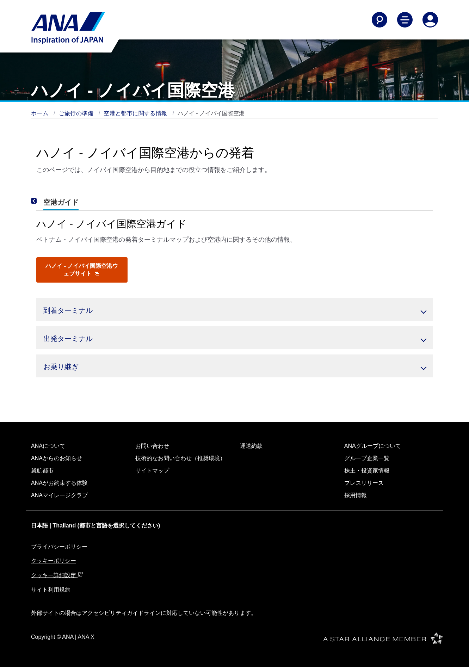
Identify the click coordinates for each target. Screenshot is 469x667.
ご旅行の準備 (77, 113)
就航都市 (42, 471)
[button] (234, 309)
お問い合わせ (152, 446)
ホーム (40, 113)
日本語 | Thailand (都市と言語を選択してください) (95, 526)
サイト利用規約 (50, 590)
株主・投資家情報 (366, 471)
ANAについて (48, 446)
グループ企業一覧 (366, 458)
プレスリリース (364, 483)
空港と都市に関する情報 (136, 113)
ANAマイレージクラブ (59, 495)
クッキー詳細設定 (57, 575)
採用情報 (355, 495)
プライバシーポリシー (59, 547)
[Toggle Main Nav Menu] (405, 19)
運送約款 (251, 446)
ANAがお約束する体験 (59, 483)
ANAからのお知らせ (56, 458)
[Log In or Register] (430, 19)
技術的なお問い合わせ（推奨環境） (180, 458)
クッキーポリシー (53, 561)
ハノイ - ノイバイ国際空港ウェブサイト (81, 270)
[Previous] (43, 201)
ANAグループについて (372, 446)
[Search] (379, 19)
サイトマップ (152, 471)
